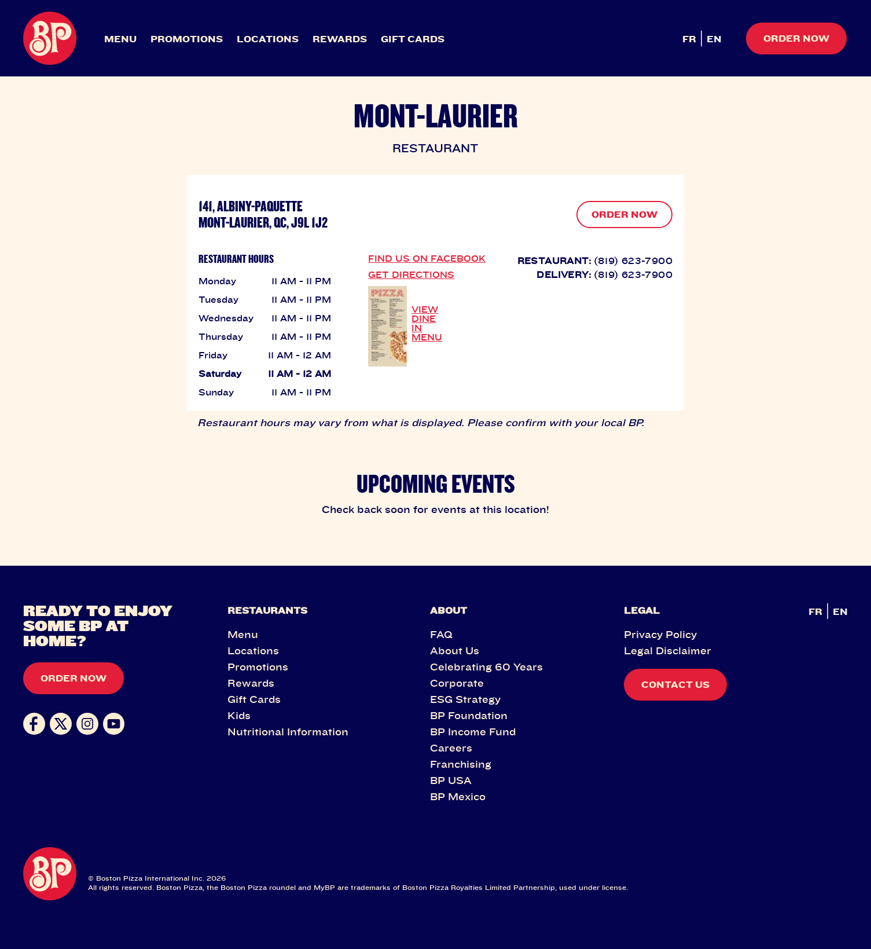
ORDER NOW (624, 214)
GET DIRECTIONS (411, 274)
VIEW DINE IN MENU (426, 323)
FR (689, 38)
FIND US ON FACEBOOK (427, 258)
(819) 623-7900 (633, 260)
